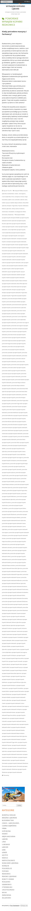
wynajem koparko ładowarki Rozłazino (17, 751)
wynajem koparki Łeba (16, 664)
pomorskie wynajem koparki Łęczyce (11, 478)
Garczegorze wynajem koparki (9, 235)
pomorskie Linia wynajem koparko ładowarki (13, 349)
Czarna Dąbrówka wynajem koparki (16, 229)
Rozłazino (21, 208)
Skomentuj (6, 775)
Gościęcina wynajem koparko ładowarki (16, 241)
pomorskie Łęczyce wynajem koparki (11, 373)
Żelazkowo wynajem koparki (19, 769)
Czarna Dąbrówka (6, 196)
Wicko (24, 211)
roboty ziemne (15, 208)
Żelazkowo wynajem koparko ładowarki (12, 772)
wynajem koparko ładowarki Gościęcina (12, 709)
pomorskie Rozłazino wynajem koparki (17, 424)
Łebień (3, 202)
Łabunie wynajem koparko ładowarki (11, 262)
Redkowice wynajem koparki (9, 619)
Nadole (12, 202)
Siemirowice (5, 211)
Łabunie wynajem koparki (18, 259)
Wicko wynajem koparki (18, 640)
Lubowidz (17, 199)
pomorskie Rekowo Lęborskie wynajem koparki (14, 418)
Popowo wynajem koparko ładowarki (15, 616)
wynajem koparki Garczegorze (19, 652)
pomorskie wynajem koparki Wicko (17, 508)
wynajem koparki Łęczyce (16, 667)
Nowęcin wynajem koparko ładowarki (11, 292)
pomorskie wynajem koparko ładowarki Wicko (13, 595)
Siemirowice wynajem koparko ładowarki (16, 634)
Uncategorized (18, 211)
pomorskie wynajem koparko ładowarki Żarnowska (15, 598)
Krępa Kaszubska (8, 836)
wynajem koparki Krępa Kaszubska (15, 658)
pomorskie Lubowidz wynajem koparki (11, 352)
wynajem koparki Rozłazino (9, 685)
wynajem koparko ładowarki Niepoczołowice (13, 733)
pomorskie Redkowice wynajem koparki (17, 412)
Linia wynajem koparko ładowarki (19, 253)
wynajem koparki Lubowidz (15, 661)
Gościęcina (17, 196)
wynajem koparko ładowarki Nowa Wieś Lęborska (14, 736)
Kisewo (22, 196)
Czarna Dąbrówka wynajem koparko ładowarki (13, 232)
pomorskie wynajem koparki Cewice (16, 451)
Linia (13, 199)
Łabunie (22, 199)
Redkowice (25, 205)
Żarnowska (5, 214)
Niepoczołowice (18, 202)
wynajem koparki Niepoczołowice (18, 670)
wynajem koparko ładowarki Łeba (10, 724)
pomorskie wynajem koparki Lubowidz (11, 469)
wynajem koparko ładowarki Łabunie (16, 721)
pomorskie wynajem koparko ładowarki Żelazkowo (15, 601)
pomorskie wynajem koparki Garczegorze (12, 457)
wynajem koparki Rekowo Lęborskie (17, 682)
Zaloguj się (24, 905)
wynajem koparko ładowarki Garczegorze (18, 706)
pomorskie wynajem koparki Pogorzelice (17, 490)
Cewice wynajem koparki (8, 226)
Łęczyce (8, 202)
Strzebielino (12, 211)
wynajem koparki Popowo (8, 679)
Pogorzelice (15, 205)
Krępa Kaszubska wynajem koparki (16, 247)
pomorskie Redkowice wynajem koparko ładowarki (15, 415)
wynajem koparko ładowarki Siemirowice (12, 754)
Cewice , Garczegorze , (20, 193)
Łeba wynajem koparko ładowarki (14, 265)
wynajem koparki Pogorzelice (18, 676)
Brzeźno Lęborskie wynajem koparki (16, 220)
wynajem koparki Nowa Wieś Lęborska (11, 673)
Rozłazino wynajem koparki (14, 628)
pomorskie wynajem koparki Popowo (11, 493)
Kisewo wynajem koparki (8, 244)
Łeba (26, 199)
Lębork (9, 199)
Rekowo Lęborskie (6, 208)
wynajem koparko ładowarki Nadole (15, 730)
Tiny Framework (14, 905)
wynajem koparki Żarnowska (17, 691)
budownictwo (10, 193)
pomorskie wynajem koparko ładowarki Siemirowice (15, 589)
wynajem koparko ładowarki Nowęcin (11, 739)
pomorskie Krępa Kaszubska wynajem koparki (13, 340)
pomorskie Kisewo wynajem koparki (16, 334)
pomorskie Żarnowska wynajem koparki (12, 604)
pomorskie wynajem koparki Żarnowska (12, 511)
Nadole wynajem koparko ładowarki (15, 277)
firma (12, 196)
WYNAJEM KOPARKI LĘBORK (15, 7)
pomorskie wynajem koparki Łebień (18, 475)
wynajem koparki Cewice (13, 649)
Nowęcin (9, 205)
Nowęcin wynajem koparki (18, 289)
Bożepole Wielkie (18, 190)
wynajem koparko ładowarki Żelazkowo (18, 763)
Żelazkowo (11, 214)
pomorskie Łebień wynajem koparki (16, 367)
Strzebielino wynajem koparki (9, 637)
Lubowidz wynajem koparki (9, 256)
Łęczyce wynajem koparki (13, 271)
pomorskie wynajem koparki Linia (16, 466)
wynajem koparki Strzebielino (16, 688)
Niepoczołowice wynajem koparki (10, 280)
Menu (28, 1)
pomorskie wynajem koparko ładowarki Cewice (14, 523)
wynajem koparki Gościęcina (9, 655)
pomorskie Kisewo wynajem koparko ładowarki (14, 337)
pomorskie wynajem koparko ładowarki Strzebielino (15, 592)
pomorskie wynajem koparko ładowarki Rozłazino (14, 586)
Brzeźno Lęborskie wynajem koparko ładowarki (14, 223)
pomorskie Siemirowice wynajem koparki (12, 430)
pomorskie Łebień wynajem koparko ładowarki (14, 370)
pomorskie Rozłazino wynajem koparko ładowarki (14, 427)
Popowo (20, 205)
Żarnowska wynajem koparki (9, 766)
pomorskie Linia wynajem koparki (15, 346)
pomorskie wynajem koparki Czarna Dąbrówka (13, 454)
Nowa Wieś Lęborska (10, 863)
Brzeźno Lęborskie (9, 818)
